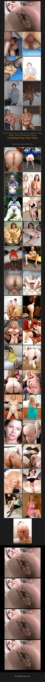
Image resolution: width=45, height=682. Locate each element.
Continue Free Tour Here (22, 137)
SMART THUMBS (27, 543)
